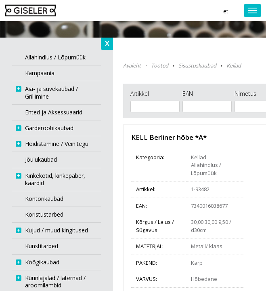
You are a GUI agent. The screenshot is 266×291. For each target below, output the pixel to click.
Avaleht (132, 65)
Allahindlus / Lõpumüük (206, 169)
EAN (187, 93)
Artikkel (139, 93)
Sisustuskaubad (197, 65)
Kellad (233, 65)
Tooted (159, 65)
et (225, 11)
